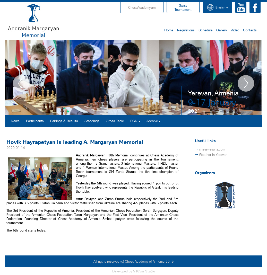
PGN (133, 121)
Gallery (221, 30)
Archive (152, 121)
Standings (91, 121)
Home (168, 30)
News (15, 121)
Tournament (183, 7)
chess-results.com (212, 149)
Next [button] (246, 83)
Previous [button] (21, 83)
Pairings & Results (64, 121)
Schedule (205, 30)
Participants (35, 121)
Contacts (250, 30)
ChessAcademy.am (142, 7)
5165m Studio (144, 271)
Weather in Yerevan (213, 155)
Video (235, 30)
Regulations (186, 30)
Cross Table (115, 121)
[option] (133, 77)
